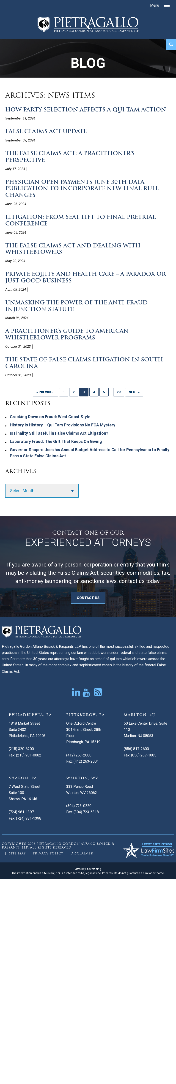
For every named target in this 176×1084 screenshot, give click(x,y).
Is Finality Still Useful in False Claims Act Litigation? (59, 433)
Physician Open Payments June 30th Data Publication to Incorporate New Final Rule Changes (82, 188)
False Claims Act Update (46, 131)
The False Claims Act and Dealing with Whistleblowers (72, 249)
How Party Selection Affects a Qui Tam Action (85, 109)
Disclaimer (81, 853)
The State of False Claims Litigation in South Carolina (84, 363)
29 (119, 392)
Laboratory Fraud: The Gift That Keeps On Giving (56, 441)
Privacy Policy (48, 853)
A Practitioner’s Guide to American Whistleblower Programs (67, 334)
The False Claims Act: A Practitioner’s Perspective (70, 156)
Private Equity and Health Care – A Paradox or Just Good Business (85, 277)
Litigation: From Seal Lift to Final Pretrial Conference (80, 220)
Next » (134, 392)
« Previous (45, 392)
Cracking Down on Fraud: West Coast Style (50, 416)
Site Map (17, 853)
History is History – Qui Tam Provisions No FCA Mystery (62, 425)
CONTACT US (88, 598)
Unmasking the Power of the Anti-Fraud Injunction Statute (76, 306)
